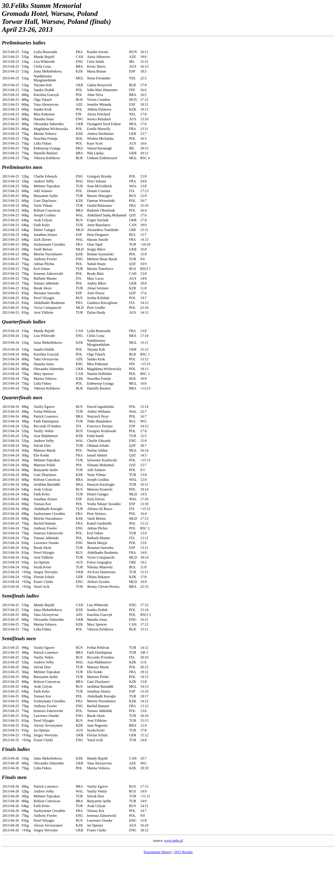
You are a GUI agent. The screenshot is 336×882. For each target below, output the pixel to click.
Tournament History (157, 852)
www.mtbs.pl (173, 840)
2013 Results (183, 852)
